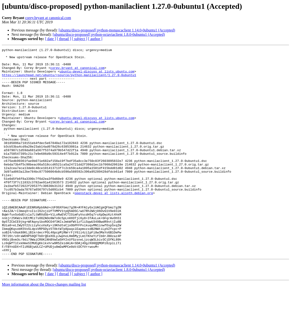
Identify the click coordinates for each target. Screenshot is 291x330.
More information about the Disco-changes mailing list (44, 326)
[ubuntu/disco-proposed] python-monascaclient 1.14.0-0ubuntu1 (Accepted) (117, 30)
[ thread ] (64, 39)
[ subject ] (79, 39)
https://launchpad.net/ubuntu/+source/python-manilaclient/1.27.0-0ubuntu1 (69, 80)
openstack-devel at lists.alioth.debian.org (114, 222)
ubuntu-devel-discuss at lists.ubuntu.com (97, 76)
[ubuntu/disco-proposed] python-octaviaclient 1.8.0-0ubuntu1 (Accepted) (109, 34)
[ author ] (95, 39)
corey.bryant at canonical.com (48, 18)
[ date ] (50, 39)
